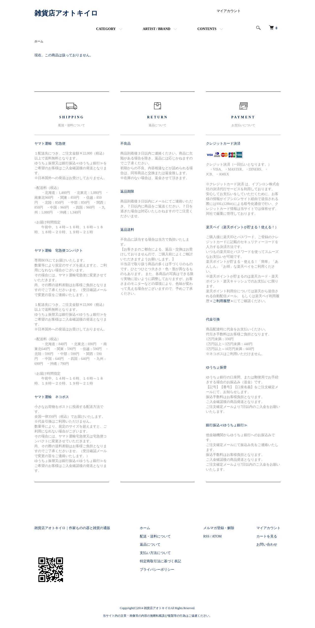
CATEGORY (106, 29)
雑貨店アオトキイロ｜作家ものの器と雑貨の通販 (72, 528)
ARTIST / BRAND (156, 29)
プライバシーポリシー (157, 569)
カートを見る (266, 536)
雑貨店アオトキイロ (66, 13)
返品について (150, 544)
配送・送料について (155, 536)
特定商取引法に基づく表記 (160, 561)
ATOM (216, 536)
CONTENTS (206, 29)
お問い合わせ (266, 544)
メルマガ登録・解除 (218, 528)
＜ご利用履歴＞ (221, 301)
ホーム (38, 41)
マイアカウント (229, 11)
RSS (206, 536)
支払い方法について (155, 553)
